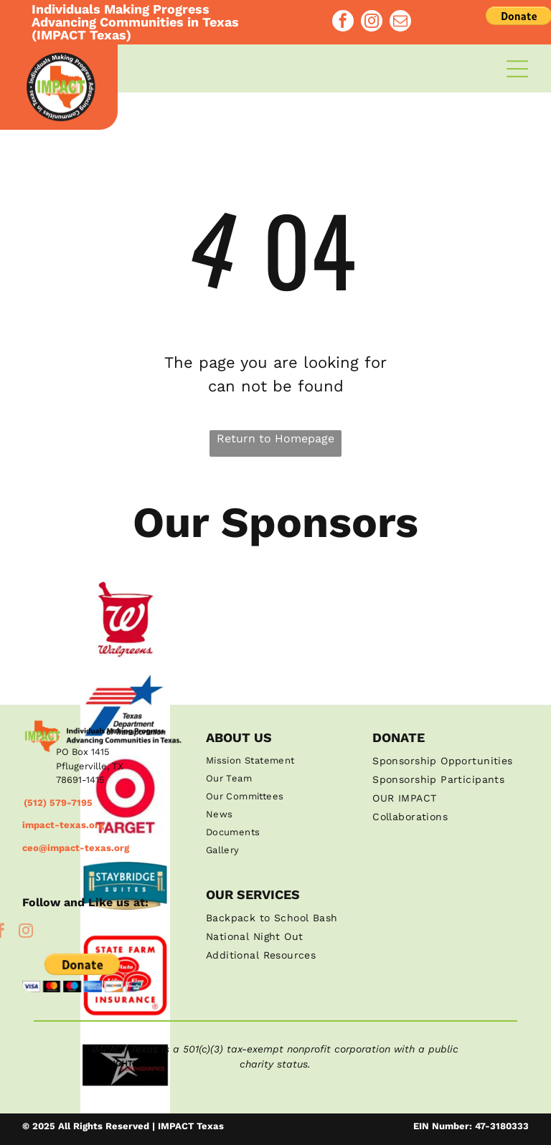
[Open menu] (517, 69)
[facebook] (343, 13)
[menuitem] (275, 760)
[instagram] (371, 13)
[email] (400, 13)
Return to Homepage (275, 438)
